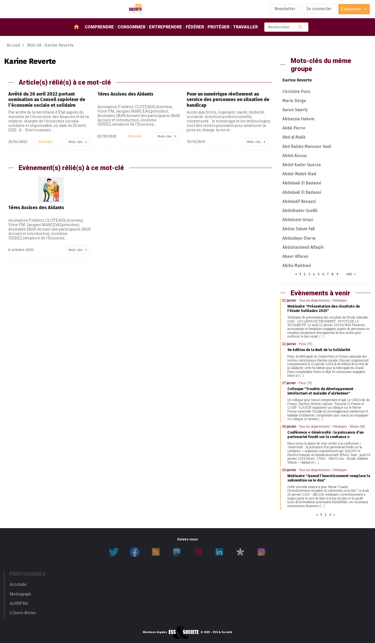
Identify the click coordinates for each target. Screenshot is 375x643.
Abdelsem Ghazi (297, 219)
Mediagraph (20, 593)
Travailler (245, 26)
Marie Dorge (294, 100)
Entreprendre (165, 26)
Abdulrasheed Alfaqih (303, 247)
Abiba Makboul (296, 265)
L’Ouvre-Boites (23, 612)
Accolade (18, 584)
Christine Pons (296, 91)
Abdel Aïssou (294, 155)
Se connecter (319, 8)
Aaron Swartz (295, 109)
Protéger (218, 26)
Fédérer (195, 26)
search (300, 27)
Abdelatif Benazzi (299, 201)
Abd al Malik (294, 137)
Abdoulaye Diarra (298, 238)
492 (349, 274)
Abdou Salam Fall (298, 228)
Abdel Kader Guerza (301, 164)
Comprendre (99, 26)
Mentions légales (155, 632)
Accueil (13, 45)
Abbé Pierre (293, 128)
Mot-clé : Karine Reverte (50, 45)
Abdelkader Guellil (299, 210)
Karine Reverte (297, 80)
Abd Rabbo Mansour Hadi (306, 146)
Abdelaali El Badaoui (301, 182)
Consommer (131, 26)
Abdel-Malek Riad (299, 173)
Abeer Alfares (295, 256)
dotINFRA (19, 603)
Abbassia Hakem (298, 118)
